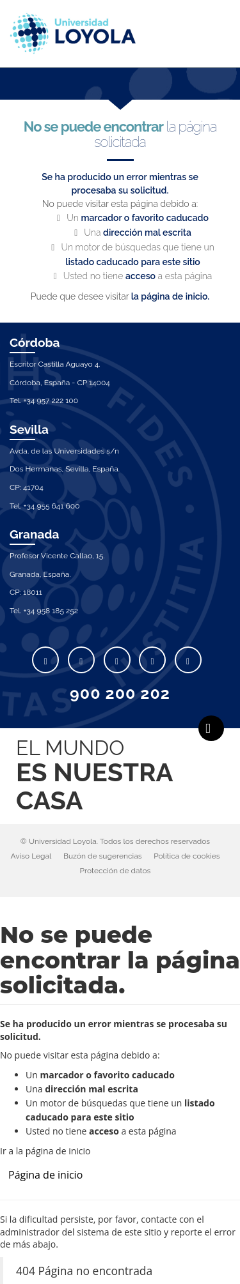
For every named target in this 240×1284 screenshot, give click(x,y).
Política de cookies (187, 856)
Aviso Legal (30, 856)
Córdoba (35, 342)
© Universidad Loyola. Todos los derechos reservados (115, 841)
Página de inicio (45, 1175)
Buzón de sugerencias (102, 856)
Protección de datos (115, 870)
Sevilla (29, 429)
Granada (35, 534)
